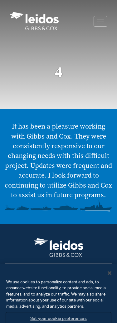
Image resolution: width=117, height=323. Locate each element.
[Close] (109, 276)
